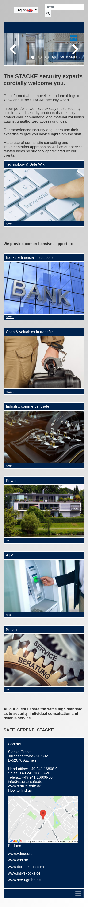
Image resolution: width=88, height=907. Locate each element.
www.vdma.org (20, 853)
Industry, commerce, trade (27, 406)
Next (75, 49)
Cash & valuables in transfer (29, 332)
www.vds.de (18, 860)
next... (10, 224)
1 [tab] (33, 58)
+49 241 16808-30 (37, 777)
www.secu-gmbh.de (24, 880)
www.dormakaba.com (26, 867)
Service (12, 630)
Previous (12, 49)
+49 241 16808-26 (34, 773)
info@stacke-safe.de (25, 782)
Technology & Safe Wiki (25, 164)
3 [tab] (47, 58)
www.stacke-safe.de (24, 786)
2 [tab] (40, 58)
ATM (10, 555)
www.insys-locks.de (24, 873)
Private (12, 481)
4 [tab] (54, 58)
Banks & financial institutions (30, 257)
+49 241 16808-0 (43, 769)
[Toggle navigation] (75, 28)
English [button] (25, 10)
